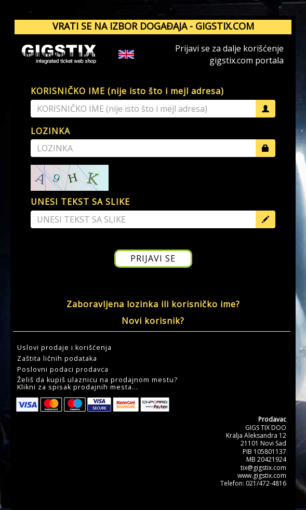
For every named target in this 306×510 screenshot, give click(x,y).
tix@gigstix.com (263, 467)
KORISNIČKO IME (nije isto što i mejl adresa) (127, 91)
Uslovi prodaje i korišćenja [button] (64, 348)
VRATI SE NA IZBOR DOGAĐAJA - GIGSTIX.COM (153, 26)
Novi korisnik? (153, 320)
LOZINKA (50, 131)
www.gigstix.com (261, 475)
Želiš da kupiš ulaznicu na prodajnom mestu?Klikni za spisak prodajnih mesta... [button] (97, 383)
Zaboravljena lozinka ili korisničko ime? (153, 304)
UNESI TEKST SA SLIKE (80, 201)
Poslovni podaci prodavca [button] (63, 369)
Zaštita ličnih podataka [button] (57, 359)
